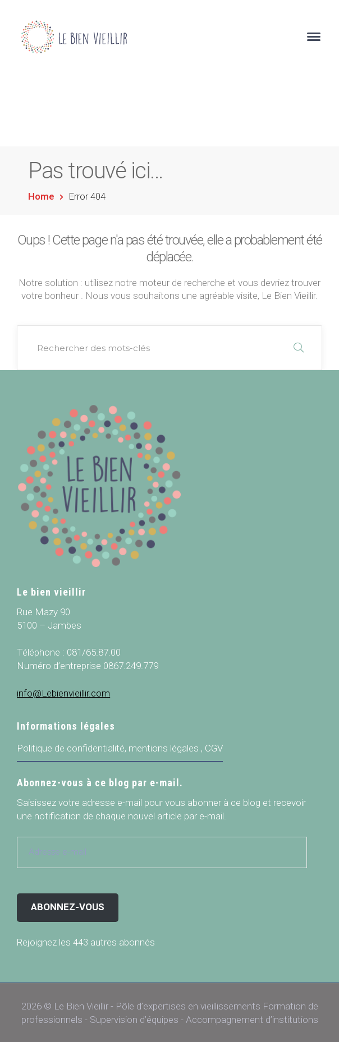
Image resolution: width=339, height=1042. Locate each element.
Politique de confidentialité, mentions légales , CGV (120, 748)
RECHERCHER (298, 347)
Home (41, 196)
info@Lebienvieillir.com (63, 693)
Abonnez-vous (67, 906)
